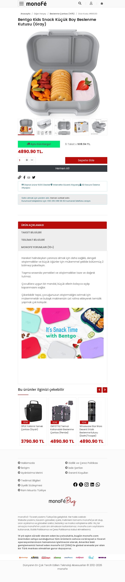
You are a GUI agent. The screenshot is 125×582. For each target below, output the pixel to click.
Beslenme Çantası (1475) (62, 13)
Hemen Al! (62, 168)
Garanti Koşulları (76, 473)
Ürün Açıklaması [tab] (32, 225)
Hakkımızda (26, 463)
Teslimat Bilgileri (29, 480)
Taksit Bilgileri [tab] (31, 232)
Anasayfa (25, 13)
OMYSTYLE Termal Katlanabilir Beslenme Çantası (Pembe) (62, 429)
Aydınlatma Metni (30, 473)
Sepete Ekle (86, 160)
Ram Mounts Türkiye (32, 490)
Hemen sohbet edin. (60, 198)
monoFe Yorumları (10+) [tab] (37, 247)
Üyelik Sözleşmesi (30, 485)
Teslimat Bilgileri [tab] (33, 240)
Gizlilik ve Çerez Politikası (81, 463)
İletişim (24, 468)
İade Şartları (74, 468)
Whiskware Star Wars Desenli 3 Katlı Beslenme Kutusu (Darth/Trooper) (91, 431)
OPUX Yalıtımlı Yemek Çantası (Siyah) (32, 428)
